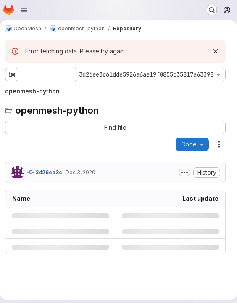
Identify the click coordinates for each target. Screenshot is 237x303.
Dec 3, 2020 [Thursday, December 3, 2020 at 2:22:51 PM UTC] (80, 172)
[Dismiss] (216, 51)
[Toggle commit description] (184, 172)
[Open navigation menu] (24, 10)
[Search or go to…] (212, 10)
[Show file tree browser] (11, 74)
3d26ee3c (44, 172)
